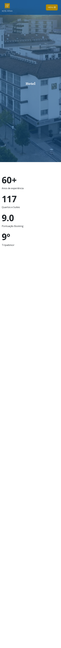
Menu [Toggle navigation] (52, 7)
